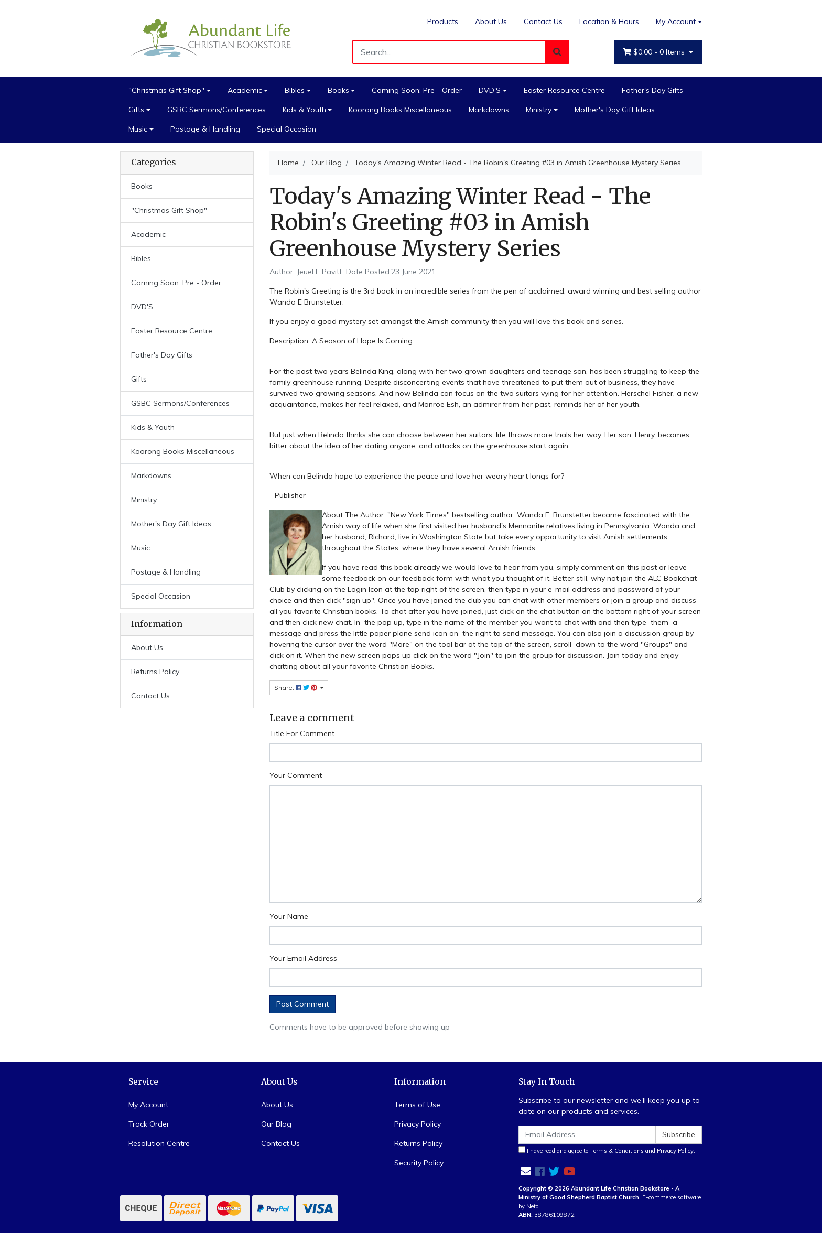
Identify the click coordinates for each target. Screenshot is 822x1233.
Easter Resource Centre (564, 90)
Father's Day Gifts (652, 90)
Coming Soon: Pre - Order (417, 90)
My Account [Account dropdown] (676, 21)
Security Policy (419, 1162)
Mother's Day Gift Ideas (615, 109)
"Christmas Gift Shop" (166, 90)
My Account (148, 1104)
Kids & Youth (304, 109)
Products (442, 21)
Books (338, 90)
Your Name (288, 916)
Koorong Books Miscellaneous (400, 109)
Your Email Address (303, 958)
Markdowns (489, 109)
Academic (245, 90)
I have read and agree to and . (606, 1150)
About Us (491, 21)
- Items (655, 52)
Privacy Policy (417, 1124)
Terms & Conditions (617, 1150)
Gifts (136, 109)
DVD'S (490, 90)
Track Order (148, 1124)
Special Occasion (286, 129)
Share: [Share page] (296, 687)
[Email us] (526, 1171)
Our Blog (276, 1124)
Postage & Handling (205, 129)
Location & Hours (609, 21)
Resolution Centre (159, 1143)
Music (137, 129)
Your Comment (295, 775)
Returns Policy (155, 671)
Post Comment (302, 1004)
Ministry (538, 109)
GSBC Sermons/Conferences (216, 109)
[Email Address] (587, 1135)
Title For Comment (301, 733)
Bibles (295, 90)
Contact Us (543, 21)
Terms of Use (417, 1104)
